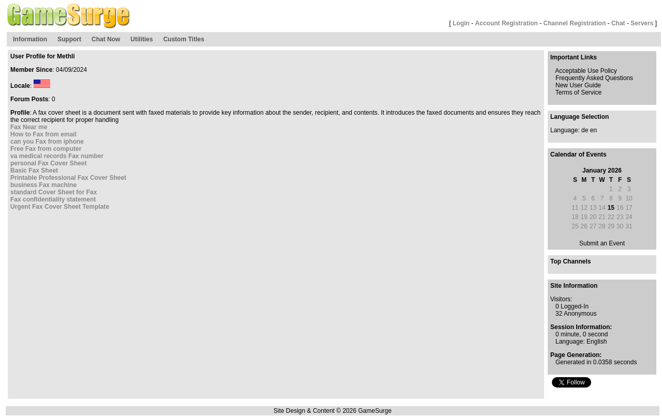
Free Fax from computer (45, 148)
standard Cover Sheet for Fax (53, 192)
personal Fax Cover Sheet (48, 163)
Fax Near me (28, 127)
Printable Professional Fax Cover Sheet (68, 177)
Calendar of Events (578, 154)
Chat (618, 23)
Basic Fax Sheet (34, 170)
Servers (641, 23)
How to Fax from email (43, 134)
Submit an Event (602, 243)
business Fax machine (43, 185)
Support (69, 39)
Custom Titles (183, 39)
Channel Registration (575, 23)
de (584, 130)
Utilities (141, 39)
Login (461, 23)
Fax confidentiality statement (53, 199)
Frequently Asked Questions (594, 78)
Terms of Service (578, 92)
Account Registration (506, 23)
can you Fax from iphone (47, 141)
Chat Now (106, 39)
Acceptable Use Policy (585, 70)
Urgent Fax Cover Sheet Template (59, 206)
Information (30, 39)
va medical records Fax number (56, 156)
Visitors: (561, 299)
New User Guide (578, 85)
